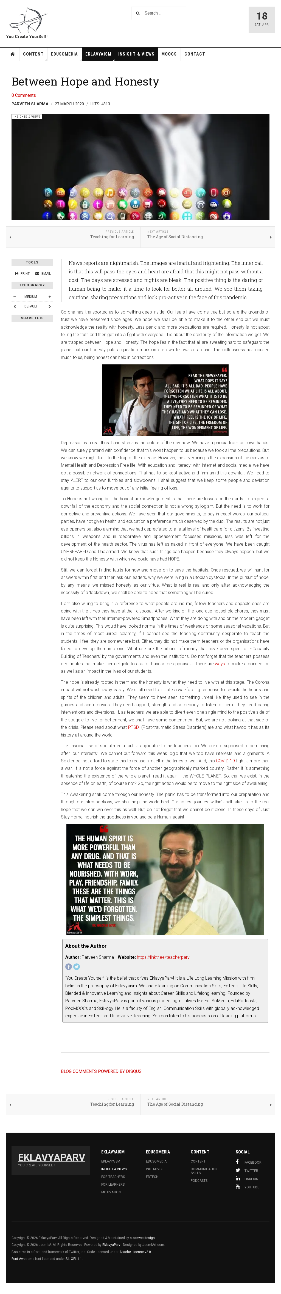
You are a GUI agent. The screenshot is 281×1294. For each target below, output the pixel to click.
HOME (12, 54)
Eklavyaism (100, 56)
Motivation (111, 1192)
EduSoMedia (66, 56)
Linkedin (247, 1178)
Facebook (248, 1162)
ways (220, 663)
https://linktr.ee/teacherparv (163, 957)
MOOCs (169, 54)
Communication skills (204, 1171)
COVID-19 (225, 760)
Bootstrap (19, 1252)
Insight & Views (136, 54)
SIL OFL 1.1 (74, 1259)
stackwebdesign (142, 1238)
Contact (194, 54)
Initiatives (154, 1169)
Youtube (247, 1186)
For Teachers (113, 1177)
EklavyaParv (111, 1245)
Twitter (247, 1170)
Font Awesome (23, 1259)
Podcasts (199, 1181)
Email (43, 274)
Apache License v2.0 (135, 1252)
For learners (113, 1184)
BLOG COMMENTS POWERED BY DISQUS (101, 1071)
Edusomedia (156, 1161)
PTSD (134, 727)
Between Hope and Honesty (85, 81)
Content (35, 56)
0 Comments (24, 95)
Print (22, 274)
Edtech (152, 1177)
